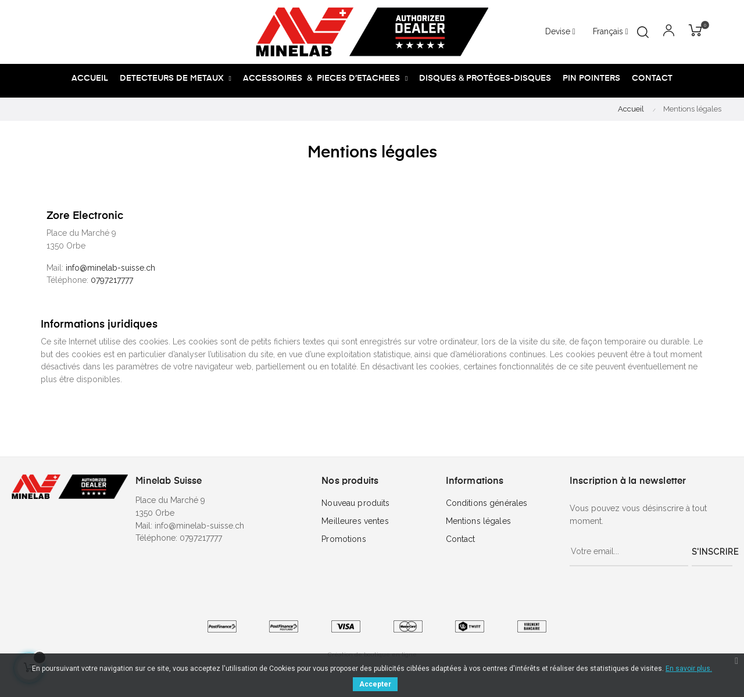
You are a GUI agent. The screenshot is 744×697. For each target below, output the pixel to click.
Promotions (343, 539)
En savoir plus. (689, 668)
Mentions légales (478, 521)
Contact (460, 539)
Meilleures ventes (354, 521)
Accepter (375, 684)
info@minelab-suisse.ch (110, 267)
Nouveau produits (355, 503)
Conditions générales (487, 503)
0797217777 (113, 280)
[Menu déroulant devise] (610, 32)
